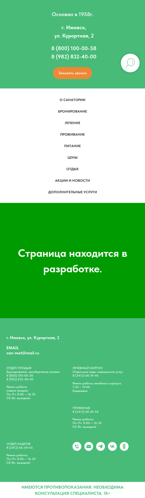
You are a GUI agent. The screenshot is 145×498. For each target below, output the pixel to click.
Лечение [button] (72, 123)
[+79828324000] (77, 449)
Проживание (72, 134)
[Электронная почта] (88, 449)
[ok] (124, 449)
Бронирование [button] (72, 111)
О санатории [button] (72, 100)
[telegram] (100, 449)
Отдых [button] (72, 169)
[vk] (112, 449)
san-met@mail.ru (22, 352)
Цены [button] (72, 157)
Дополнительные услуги (72, 192)
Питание (72, 146)
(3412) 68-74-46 (87, 375)
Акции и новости (72, 181)
